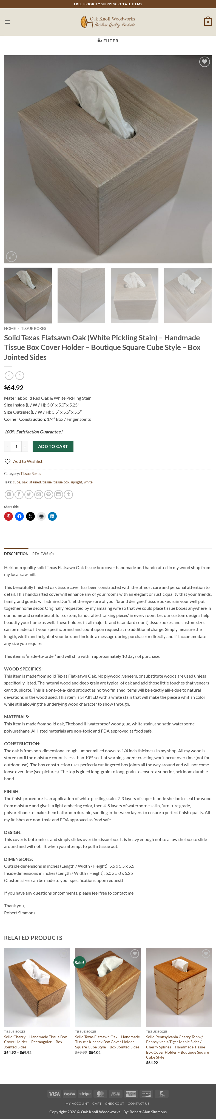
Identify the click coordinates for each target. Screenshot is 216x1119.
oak (25, 482)
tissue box (61, 482)
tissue (47, 482)
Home (10, 328)
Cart (96, 1103)
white (88, 482)
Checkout (114, 1103)
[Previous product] (19, 375)
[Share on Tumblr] (68, 494)
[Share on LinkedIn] (58, 494)
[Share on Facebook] (19, 494)
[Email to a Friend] (38, 494)
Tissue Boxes (33, 328)
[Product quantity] (16, 446)
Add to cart (53, 446)
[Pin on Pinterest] (48, 494)
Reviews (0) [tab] (43, 554)
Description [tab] (16, 554)
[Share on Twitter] (28, 494)
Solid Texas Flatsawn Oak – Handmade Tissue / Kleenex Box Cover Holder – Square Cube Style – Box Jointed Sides (107, 1041)
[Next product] (9, 375)
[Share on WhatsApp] (9, 494)
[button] (7, 22)
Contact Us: (139, 1103)
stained (35, 482)
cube (16, 482)
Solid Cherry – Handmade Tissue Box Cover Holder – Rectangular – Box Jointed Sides (35, 1041)
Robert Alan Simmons (148, 1111)
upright (76, 482)
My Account (77, 1103)
